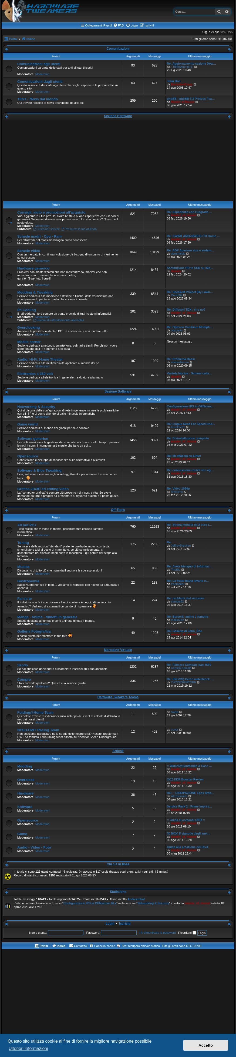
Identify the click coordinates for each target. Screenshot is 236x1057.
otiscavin (177, 330)
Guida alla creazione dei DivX (187, 847)
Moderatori (42, 74)
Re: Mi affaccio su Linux (184, 455)
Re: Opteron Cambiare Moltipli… (190, 327)
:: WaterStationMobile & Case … (189, 765)
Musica (23, 567)
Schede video (28, 251)
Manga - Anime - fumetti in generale (47, 617)
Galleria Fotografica (34, 631)
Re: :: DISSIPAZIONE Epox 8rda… (190, 793)
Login (110, 923)
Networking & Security (36, 407)
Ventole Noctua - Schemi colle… (189, 373)
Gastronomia (28, 581)
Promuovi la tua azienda (79, 229)
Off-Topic (118, 510)
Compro (24, 679)
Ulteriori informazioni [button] (28, 1048)
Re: (169, 542)
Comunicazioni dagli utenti (40, 81)
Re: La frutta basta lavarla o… (188, 580)
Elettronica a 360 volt (35, 374)
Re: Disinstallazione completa (188, 438)
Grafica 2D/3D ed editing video (43, 489)
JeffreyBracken (181, 545)
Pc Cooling (26, 310)
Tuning (23, 543)
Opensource (27, 456)
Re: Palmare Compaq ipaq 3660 (189, 664)
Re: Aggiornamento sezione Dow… (191, 63)
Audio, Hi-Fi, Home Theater (40, 359)
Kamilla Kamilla (181, 668)
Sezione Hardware (118, 116)
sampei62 (177, 601)
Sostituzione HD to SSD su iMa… (190, 268)
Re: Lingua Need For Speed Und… (191, 424)
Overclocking (28, 327)
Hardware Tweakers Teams (118, 697)
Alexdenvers (179, 796)
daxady (176, 271)
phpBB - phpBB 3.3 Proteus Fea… (191, 98)
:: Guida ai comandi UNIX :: (186, 820)
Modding (24, 766)
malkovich (177, 619)
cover (174, 729)
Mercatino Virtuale (118, 650)
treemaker (177, 584)
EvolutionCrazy (182, 84)
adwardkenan (180, 362)
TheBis (175, 569)
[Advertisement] (118, 160)
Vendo (22, 665)
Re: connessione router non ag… (190, 470)
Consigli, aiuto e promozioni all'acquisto (51, 212)
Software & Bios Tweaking (39, 470)
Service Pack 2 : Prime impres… (189, 806)
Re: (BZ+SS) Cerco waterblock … (190, 679)
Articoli (117, 751)
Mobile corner (29, 342)
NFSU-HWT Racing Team (38, 730)
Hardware (25, 793)
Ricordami (187, 932)
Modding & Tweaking (35, 292)
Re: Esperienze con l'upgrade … (189, 212)
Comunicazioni (117, 49)
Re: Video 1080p (178, 488)
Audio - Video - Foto (34, 847)
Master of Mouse (182, 102)
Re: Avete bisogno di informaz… (189, 566)
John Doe (173, 81)
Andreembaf (136, 899)
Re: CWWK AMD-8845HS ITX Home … (193, 236)
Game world (27, 424)
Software (24, 807)
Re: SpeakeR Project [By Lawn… (190, 292)
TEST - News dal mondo (37, 99)
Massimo (177, 491)
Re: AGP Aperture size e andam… (190, 250)
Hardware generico (33, 268)
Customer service (46, 229)
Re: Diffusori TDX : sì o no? (186, 309)
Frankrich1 (178, 427)
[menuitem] (118, 25)
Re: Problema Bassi (181, 359)
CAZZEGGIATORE (183, 682)
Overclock (26, 780)
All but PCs (26, 525)
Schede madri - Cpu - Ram (39, 236)
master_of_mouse (183, 215)
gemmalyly (178, 253)
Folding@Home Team (35, 712)
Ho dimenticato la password (157, 932)
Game (22, 834)
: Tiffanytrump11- (182, 66)
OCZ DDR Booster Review (185, 779)
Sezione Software (117, 391)
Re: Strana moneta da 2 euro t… (189, 524)
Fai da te (24, 599)
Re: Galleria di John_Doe (184, 631)
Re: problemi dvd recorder (185, 598)
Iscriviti (124, 923)
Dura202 (176, 295)
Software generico (32, 439)
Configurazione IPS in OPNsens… (191, 406)
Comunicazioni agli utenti (38, 64)
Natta (174, 712)
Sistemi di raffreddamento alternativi (58, 320)
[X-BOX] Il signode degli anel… (188, 833)
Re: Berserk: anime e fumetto (187, 616)
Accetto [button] (205, 1045)
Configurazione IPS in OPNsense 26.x (89, 903)
